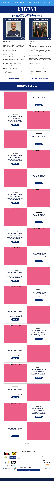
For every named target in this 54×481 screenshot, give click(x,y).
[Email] (28, 465)
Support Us (44, 454)
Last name (18, 458)
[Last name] (28, 460)
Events (43, 458)
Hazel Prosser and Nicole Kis (30, 479)
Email (18, 462)
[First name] (28, 456)
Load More (27, 443)
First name (19, 454)
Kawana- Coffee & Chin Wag (39, 97)
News (43, 456)
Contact (43, 460)
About (43, 452)
